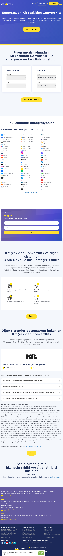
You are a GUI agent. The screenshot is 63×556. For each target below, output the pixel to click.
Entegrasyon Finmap (28, 529)
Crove (5, 159)
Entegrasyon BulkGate (28, 533)
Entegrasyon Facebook (8, 530)
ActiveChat (6, 139)
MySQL (25, 182)
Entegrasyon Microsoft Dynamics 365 (29, 531)
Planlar (45, 533)
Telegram (45, 155)
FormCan (5, 175)
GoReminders (7, 184)
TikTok (45, 157)
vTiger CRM (46, 189)
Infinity (25, 150)
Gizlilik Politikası (48, 530)
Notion (25, 184)
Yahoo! (45, 177)
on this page (55, 477)
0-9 (53, 542)
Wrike (44, 175)
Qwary (45, 139)
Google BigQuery (28, 137)
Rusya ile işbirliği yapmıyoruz (52, 534)
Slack (44, 146)
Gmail (4, 182)
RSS (44, 141)
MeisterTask (26, 175)
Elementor (6, 166)
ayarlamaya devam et (31, 99)
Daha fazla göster (6, 537)
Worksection (46, 173)
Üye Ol (54, 3)
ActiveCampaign (8, 137)
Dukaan (5, 162)
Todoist (45, 159)
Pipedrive (25, 189)
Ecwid (5, 164)
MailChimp (26, 168)
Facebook (6, 168)
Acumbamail (6, 141)
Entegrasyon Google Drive (8, 533)
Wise (44, 166)
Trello (44, 162)
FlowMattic (6, 171)
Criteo (5, 157)
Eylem (8, 82)
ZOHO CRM (46, 180)
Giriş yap (42, 3)
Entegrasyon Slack (6, 534)
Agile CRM (6, 144)
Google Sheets (27, 148)
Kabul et (41, 553)
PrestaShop (46, 137)
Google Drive (27, 144)
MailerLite (26, 171)
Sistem (9, 74)
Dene (31, 453)
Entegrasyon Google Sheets (9, 529)
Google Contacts (28, 141)
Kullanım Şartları (48, 529)
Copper (5, 155)
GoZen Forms (7, 186)
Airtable (5, 146)
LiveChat (25, 166)
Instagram (26, 153)
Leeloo (25, 164)
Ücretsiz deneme (31, 29)
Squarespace (46, 150)
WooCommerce (47, 171)
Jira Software (27, 162)
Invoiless (25, 157)
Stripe (44, 153)
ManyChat (26, 173)
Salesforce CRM (47, 144)
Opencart (26, 186)
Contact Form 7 (7, 153)
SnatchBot (46, 148)
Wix (44, 168)
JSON (24, 159)
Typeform (46, 164)
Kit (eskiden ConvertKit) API (35, 446)
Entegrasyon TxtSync (28, 534)
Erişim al (31, 232)
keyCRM (45, 186)
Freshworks (6, 180)
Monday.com (26, 180)
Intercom (25, 155)
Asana (5, 148)
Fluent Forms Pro (8, 173)
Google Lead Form (28, 146)
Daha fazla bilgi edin (18, 553)
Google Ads (6, 189)
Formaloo (6, 177)
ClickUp (5, 150)
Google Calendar (28, 139)
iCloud (45, 184)
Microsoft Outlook (28, 177)
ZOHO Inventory (47, 182)
